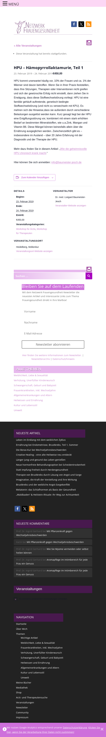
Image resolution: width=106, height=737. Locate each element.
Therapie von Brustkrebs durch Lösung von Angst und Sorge (49, 474)
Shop (19, 692)
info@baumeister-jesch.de (66, 162)
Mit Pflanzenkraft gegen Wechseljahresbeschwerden (55, 542)
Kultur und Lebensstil (25, 405)
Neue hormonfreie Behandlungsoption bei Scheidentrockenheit (50, 464)
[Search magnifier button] (88, 276)
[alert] (53, 599)
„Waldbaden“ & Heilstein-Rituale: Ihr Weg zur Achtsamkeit (47, 494)
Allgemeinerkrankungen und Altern (33, 395)
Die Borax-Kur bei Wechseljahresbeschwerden (41, 449)
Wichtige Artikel (29, 637)
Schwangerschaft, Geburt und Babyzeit (35, 385)
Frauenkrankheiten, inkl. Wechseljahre (35, 390)
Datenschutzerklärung (75, 727)
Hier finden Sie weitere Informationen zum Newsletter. (52, 355)
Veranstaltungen (25, 702)
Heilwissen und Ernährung (28, 400)
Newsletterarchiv (40, 358)
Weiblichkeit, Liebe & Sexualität (31, 375)
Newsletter (22, 707)
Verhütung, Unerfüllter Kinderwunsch (34, 380)
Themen (20, 633)
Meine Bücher (23, 682)
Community (22, 712)
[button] (74, 24)
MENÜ (13, 4)
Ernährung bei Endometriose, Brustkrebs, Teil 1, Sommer (47, 444)
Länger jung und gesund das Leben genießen (40, 459)
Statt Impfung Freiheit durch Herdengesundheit (42, 469)
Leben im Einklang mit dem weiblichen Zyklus (41, 439)
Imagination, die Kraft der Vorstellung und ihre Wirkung (46, 479)
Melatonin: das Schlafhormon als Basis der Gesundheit (46, 489)
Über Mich (21, 628)
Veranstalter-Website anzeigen (70, 205)
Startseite (21, 623)
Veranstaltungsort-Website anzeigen (34, 251)
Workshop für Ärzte (25, 229)
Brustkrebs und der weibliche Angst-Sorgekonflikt (43, 484)
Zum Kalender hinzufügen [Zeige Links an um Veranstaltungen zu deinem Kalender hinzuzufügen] (35, 177)
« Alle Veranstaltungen (27, 45)
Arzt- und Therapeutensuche (31, 697)
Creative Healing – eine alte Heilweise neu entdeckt (44, 454)
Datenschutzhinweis (64, 358)
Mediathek (22, 687)
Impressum (22, 717)
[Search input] (50, 275)
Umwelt (18, 410)
